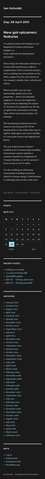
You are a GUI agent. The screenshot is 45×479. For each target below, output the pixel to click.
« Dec (11, 249)
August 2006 (12, 419)
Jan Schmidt (12, 8)
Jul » (34, 249)
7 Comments (34, 193)
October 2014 (12, 342)
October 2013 (12, 352)
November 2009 (13, 355)
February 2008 (13, 385)
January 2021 (12, 319)
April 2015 (10, 336)
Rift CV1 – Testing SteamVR (19, 283)
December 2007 (13, 392)
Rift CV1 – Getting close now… (20, 279)
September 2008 (14, 379)
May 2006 (10, 425)
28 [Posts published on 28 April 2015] (11, 244)
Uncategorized (21, 193)
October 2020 (12, 326)
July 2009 (10, 362)
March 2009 (11, 369)
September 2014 (13, 345)
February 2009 (13, 372)
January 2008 (12, 389)
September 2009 (14, 359)
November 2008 (13, 375)
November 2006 (13, 412)
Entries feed (11, 458)
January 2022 (12, 302)
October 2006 (12, 415)
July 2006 (10, 422)
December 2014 (13, 339)
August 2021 (12, 309)
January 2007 (12, 405)
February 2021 (12, 316)
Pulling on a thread (15, 269)
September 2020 (14, 329)
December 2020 (13, 322)
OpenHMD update (14, 276)
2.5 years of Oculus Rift (16, 273)
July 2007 (10, 399)
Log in (9, 455)
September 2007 (13, 395)
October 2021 (12, 306)
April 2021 (10, 312)
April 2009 (11, 365)
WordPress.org (13, 465)
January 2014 (12, 349)
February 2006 (13, 435)
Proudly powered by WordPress (27, 474)
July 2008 (10, 382)
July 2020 (10, 332)
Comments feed (13, 461)
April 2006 (11, 429)
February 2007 (13, 402)
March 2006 (11, 432)
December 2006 (13, 409)
